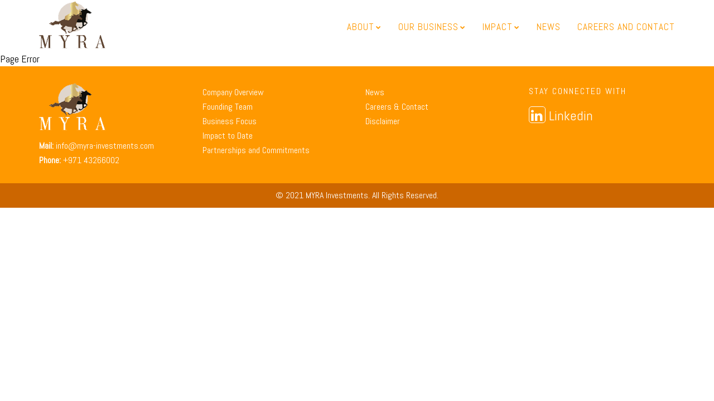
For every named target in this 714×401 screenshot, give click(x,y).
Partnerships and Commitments (256, 150)
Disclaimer (382, 121)
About (364, 27)
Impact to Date (227, 135)
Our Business (432, 27)
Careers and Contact (626, 27)
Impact (501, 27)
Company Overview (233, 92)
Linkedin (561, 115)
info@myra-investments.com (105, 145)
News (549, 27)
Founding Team (227, 107)
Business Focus (229, 121)
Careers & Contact (396, 107)
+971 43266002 (91, 160)
